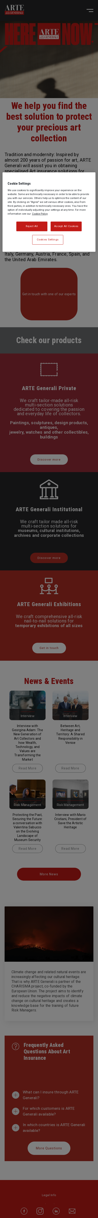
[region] (49, 212)
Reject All (32, 226)
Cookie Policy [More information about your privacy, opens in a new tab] (40, 213)
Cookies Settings (48, 239)
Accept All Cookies (66, 226)
